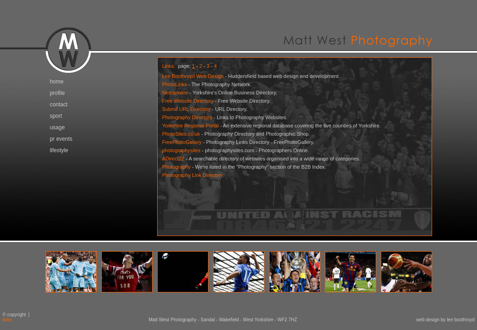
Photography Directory (187, 117)
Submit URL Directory (186, 109)
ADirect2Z (173, 158)
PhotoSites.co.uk (181, 134)
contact (59, 104)
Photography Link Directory (192, 175)
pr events (61, 139)
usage (57, 127)
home (57, 81)
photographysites (181, 150)
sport (56, 116)
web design (427, 319)
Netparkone (175, 92)
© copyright (13, 314)
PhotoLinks (174, 84)
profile (57, 93)
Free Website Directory (188, 101)
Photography (176, 167)
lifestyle (59, 150)
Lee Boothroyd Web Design (193, 76)
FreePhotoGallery (182, 142)
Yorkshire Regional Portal (190, 125)
